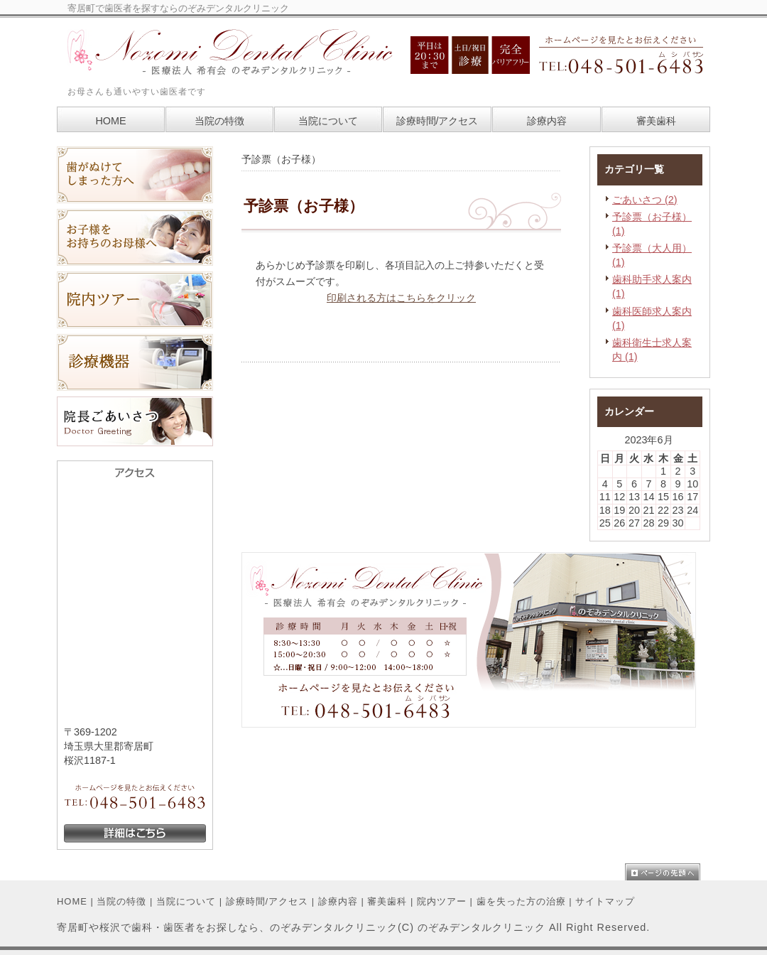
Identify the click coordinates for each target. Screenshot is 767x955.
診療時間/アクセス (267, 901)
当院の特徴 (121, 901)
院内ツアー (442, 901)
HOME (72, 901)
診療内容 (338, 901)
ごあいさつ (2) (645, 199)
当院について (186, 901)
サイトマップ (605, 901)
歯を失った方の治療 (521, 901)
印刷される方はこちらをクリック (401, 297)
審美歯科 (387, 901)
